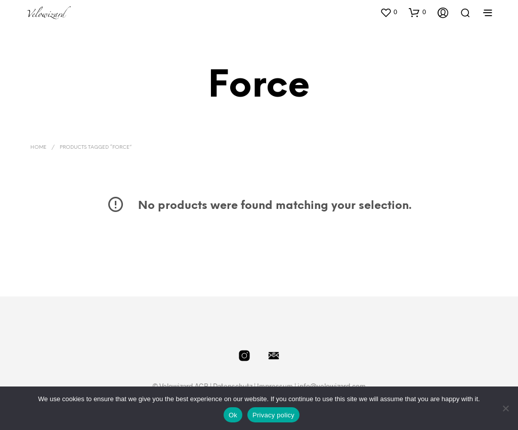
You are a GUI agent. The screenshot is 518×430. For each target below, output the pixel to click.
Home (38, 147)
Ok (233, 415)
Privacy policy (273, 415)
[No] (505, 408)
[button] (388, 12)
